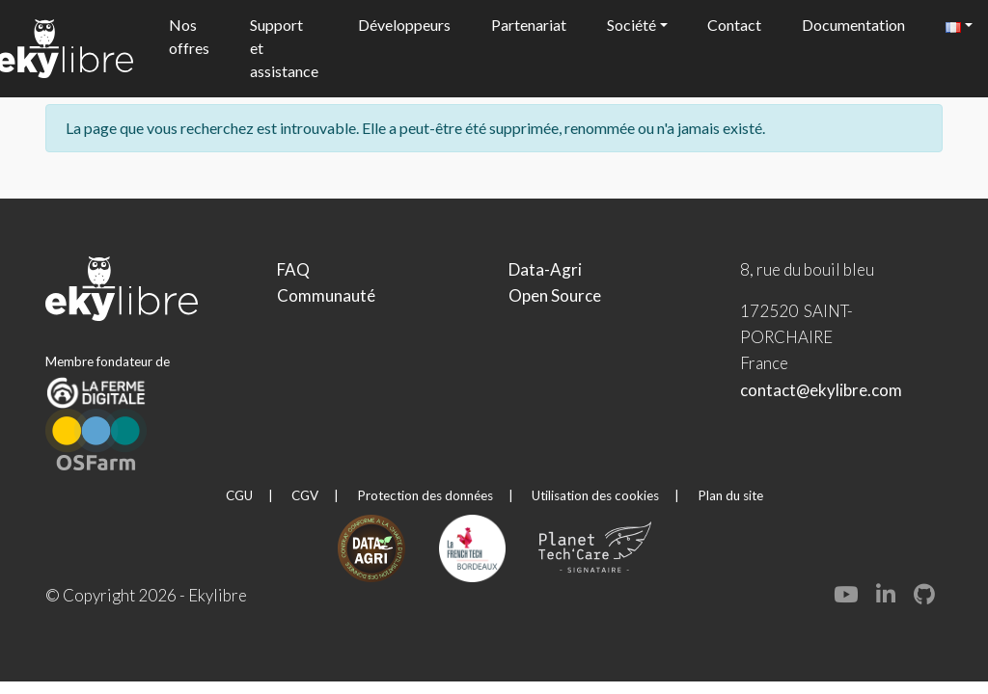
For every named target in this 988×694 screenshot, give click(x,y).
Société (631, 24)
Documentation (853, 24)
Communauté (326, 295)
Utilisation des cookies (595, 495)
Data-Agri (545, 269)
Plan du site (730, 495)
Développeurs (404, 24)
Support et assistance (284, 47)
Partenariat (528, 24)
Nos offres (189, 36)
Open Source (554, 295)
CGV (304, 495)
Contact (734, 24)
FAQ (293, 269)
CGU (239, 495)
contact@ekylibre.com (821, 390)
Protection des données (425, 495)
